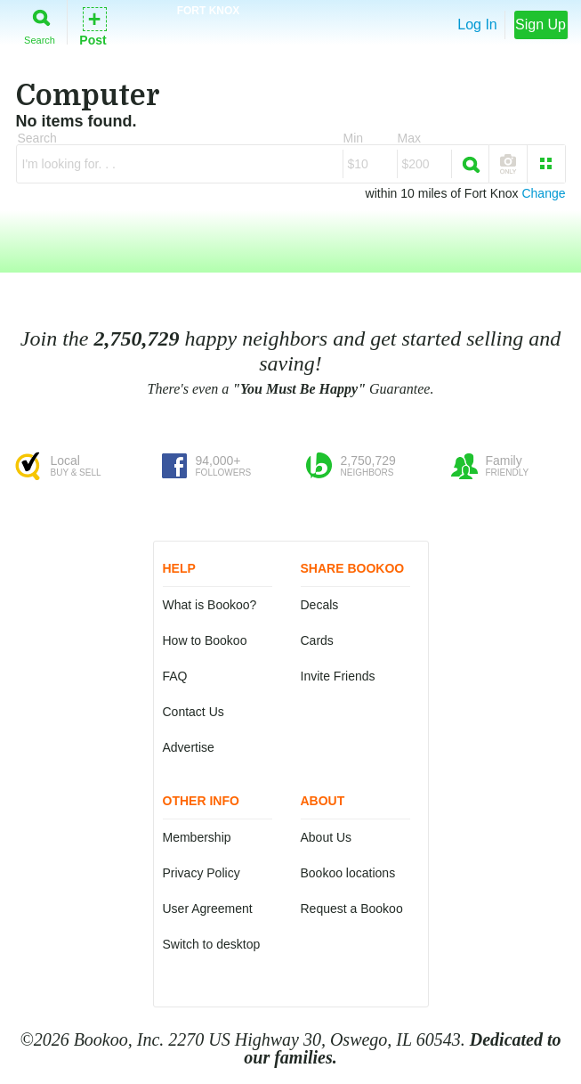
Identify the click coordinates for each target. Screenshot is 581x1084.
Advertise (188, 747)
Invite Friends (338, 676)
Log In (476, 24)
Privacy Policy (201, 873)
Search (39, 24)
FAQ (175, 676)
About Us (326, 837)
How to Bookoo (205, 640)
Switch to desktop (212, 944)
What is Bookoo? (210, 605)
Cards (317, 640)
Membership (197, 837)
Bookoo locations (348, 873)
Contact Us (193, 712)
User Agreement (208, 908)
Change (543, 193)
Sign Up (540, 24)
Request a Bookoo (352, 908)
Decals (320, 605)
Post (92, 25)
